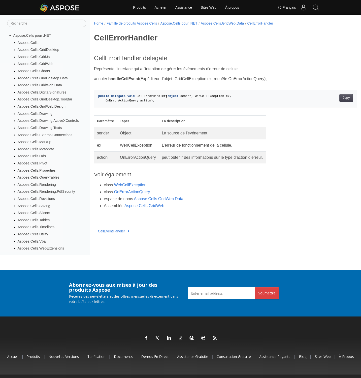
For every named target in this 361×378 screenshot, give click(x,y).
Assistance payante (275, 356)
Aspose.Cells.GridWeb (36, 64)
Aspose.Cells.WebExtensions (41, 248)
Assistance (183, 7)
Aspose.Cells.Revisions (36, 199)
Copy (327, 98)
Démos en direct (155, 356)
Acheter (160, 7)
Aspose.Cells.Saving (34, 206)
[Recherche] (46, 23)
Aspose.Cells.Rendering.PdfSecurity (46, 191)
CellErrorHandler (260, 23)
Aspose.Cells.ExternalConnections (45, 135)
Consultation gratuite (234, 356)
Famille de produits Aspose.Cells (132, 23)
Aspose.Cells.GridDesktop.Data (43, 78)
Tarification (96, 356)
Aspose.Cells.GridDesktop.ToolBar (45, 99)
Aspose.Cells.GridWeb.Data (40, 85)
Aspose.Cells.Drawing (35, 114)
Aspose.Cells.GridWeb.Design (42, 106)
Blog (302, 356)
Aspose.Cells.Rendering (37, 185)
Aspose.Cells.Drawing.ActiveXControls (48, 121)
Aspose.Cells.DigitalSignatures (42, 92)
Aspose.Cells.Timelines (36, 227)
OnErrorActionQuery (132, 192)
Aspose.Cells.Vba (32, 241)
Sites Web (209, 7)
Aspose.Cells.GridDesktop (38, 50)
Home (98, 23)
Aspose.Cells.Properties (37, 170)
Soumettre (266, 293)
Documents (123, 356)
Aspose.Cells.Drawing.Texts (40, 128)
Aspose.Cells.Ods (32, 156)
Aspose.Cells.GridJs (34, 57)
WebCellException (130, 185)
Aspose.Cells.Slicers (34, 213)
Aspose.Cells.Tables (34, 220)
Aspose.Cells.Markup (34, 142)
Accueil (12, 356)
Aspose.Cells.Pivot (32, 163)
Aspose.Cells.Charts (34, 71)
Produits (139, 7)
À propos (232, 7)
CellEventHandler (113, 231)
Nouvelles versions (63, 356)
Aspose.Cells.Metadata (36, 149)
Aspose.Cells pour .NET (32, 35)
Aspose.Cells (28, 43)
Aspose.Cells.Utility (33, 234)
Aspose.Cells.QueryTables (39, 177)
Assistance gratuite (192, 356)
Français (286, 7)
